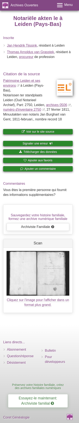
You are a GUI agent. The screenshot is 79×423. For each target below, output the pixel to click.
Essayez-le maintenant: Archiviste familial (38, 400)
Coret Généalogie (16, 417)
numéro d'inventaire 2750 (22, 109)
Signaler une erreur (38, 143)
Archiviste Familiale (37, 227)
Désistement (16, 362)
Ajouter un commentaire (38, 168)
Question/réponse (20, 356)
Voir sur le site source (37, 131)
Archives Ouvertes (24, 5)
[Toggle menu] (65, 5)
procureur (26, 57)
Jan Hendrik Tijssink (22, 45)
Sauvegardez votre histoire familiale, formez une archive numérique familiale (37, 217)
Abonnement (16, 349)
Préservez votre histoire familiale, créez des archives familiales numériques (38, 386)
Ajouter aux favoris (37, 160)
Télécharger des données (38, 152)
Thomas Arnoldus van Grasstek (30, 52)
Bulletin (50, 350)
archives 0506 (56, 105)
